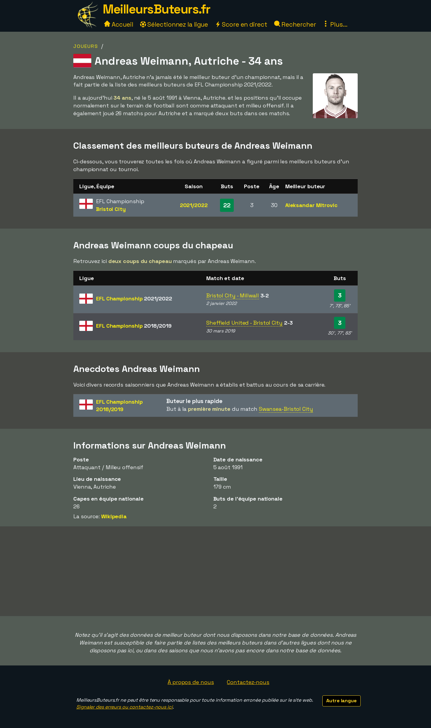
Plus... (335, 24)
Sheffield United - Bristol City (244, 322)
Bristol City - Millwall (232, 295)
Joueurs (85, 46)
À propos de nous (191, 682)
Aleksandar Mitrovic (311, 205)
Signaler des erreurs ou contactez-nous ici (124, 707)
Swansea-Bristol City (286, 408)
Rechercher (295, 24)
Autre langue (341, 700)
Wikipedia (114, 516)
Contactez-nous (248, 682)
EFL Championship (134, 298)
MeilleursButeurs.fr (156, 9)
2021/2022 (194, 205)
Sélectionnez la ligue (174, 24)
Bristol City (111, 209)
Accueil (118, 24)
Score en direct (241, 24)
